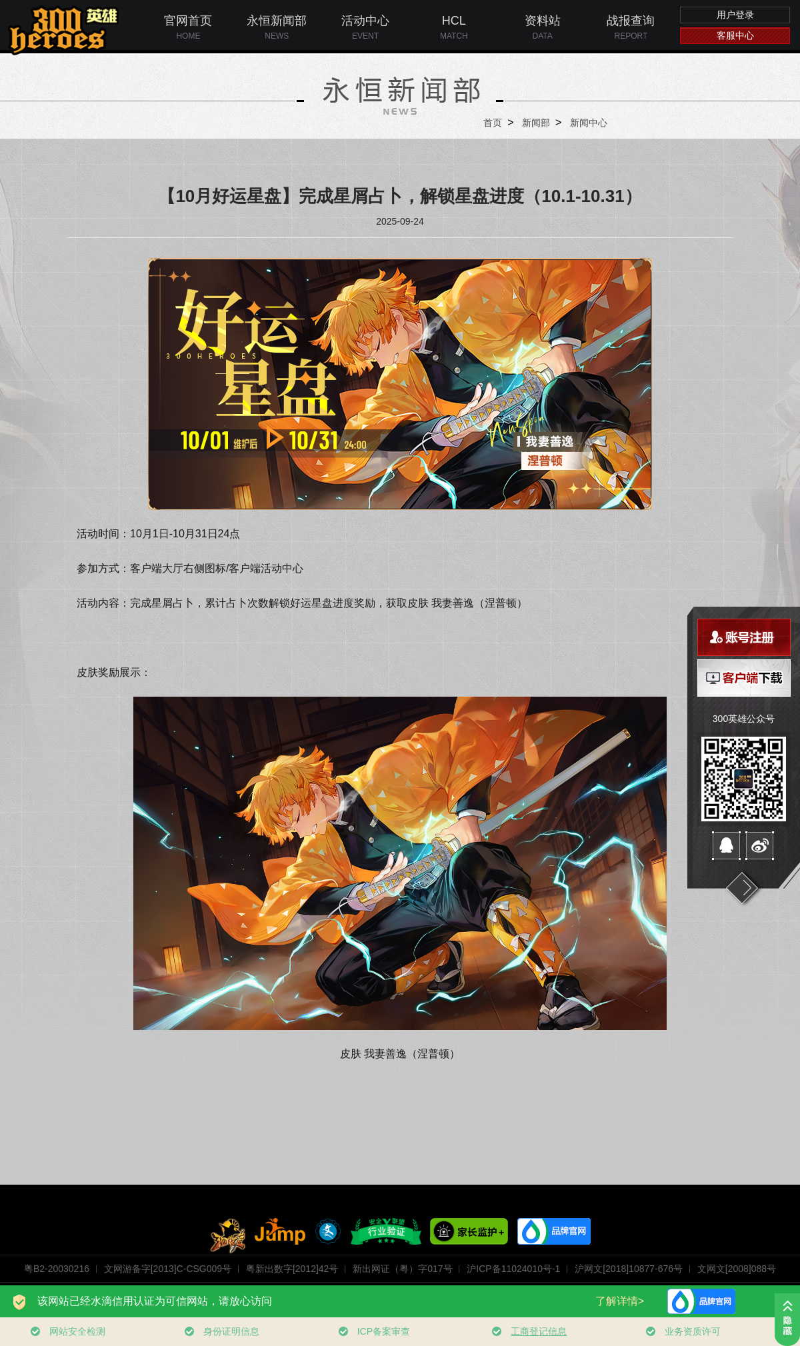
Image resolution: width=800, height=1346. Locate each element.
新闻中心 (588, 122)
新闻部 (536, 122)
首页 (492, 122)
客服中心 (735, 35)
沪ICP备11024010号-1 (513, 1268)
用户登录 (735, 14)
